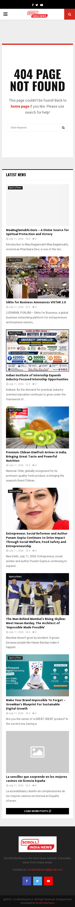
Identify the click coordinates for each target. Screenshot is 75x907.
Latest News (16, 174)
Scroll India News (45, 903)
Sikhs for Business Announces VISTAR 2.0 (36, 302)
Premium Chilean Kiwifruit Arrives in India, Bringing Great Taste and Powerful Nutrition (36, 457)
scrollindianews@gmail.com (45, 869)
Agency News (15, 188)
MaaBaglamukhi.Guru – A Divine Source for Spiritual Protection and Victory (37, 232)
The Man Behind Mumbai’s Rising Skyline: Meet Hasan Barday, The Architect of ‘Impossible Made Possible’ (36, 623)
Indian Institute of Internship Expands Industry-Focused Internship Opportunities (37, 377)
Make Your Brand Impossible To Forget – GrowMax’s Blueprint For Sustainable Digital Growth (35, 704)
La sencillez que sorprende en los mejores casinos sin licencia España (36, 779)
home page (20, 106)
